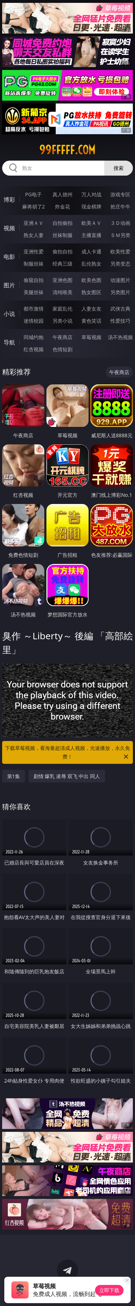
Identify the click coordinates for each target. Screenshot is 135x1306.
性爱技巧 (120, 320)
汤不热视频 (120, 337)
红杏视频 (34, 349)
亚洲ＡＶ (34, 223)
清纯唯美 (62, 292)
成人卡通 (91, 251)
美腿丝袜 (34, 292)
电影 (9, 257)
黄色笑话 (91, 320)
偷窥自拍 (34, 280)
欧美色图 (91, 280)
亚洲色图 (62, 280)
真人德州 (62, 194)
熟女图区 (91, 292)
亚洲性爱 (34, 251)
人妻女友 (91, 308)
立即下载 (109, 1290)
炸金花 (62, 206)
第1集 (13, 776)
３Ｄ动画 (120, 223)
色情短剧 (62, 349)
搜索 (119, 168)
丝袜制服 (62, 235)
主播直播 (91, 235)
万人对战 (91, 194)
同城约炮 (34, 337)
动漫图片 (120, 280)
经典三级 (62, 263)
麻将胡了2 (33, 206)
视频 (9, 228)
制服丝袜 (34, 263)
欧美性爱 (120, 251)
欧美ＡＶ (91, 223)
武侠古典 (120, 308)
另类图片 (120, 292)
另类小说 (62, 320)
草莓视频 (91, 337)
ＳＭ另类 (120, 235)
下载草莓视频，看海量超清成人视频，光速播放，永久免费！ (67, 753)
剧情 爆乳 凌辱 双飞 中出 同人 (67, 776)
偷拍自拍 (62, 251)
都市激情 (34, 308)
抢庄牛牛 (120, 206)
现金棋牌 (91, 206)
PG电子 (33, 194)
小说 (9, 314)
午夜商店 (62, 337)
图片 (9, 285)
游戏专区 (120, 194)
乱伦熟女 (91, 263)
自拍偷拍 (62, 223)
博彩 (9, 199)
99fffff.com (67, 150)
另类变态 (120, 263)
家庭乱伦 (62, 308)
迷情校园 (34, 320)
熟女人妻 (34, 235)
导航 (9, 342)
